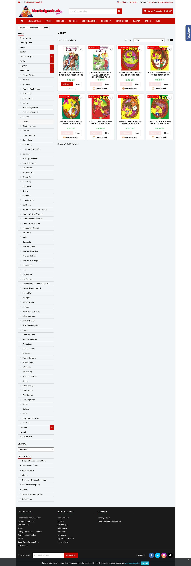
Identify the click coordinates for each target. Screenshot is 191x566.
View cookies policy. (132, 563)
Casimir (26, 131)
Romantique (28, 362)
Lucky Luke (27, 274)
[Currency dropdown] (134, 2)
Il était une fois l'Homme (33, 219)
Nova (25, 330)
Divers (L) (27, 182)
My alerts (62, 535)
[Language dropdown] (123, 2)
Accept (145, 563)
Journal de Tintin (30, 256)
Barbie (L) (27, 93)
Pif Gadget (27, 344)
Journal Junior (29, 247)
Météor (26, 307)
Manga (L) (27, 298)
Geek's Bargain (88, 21)
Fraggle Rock (28, 200)
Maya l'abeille (28, 302)
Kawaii (23, 432)
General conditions (30, 466)
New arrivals (34, 21)
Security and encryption (32, 494)
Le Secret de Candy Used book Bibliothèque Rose (71, 74)
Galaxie (26, 409)
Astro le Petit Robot (31, 89)
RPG (24, 237)
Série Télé (27, 367)
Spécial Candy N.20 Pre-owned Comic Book (130, 74)
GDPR (24, 489)
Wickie (25, 404)
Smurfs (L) (27, 372)
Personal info (63, 518)
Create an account (165, 2)
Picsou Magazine (30, 339)
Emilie (25, 191)
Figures (60, 21)
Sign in (152, 2)
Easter (136, 21)
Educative (27, 186)
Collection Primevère (32, 149)
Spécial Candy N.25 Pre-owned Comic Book (159, 74)
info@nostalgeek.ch (34, 2)
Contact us (27, 499)
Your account (65, 511)
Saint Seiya (27, 140)
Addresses (62, 528)
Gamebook (27, 265)
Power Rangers (29, 358)
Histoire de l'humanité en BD (35, 209)
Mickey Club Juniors (31, 311)
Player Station (29, 349)
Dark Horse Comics (31, 418)
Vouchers (62, 531)
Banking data (28, 470)
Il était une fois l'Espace (33, 214)
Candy (25, 121)
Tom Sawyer (28, 395)
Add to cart (67, 84)
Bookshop (106, 21)
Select (149, 40)
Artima (26, 80)
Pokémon (27, 353)
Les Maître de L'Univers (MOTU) (36, 284)
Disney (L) (27, 177)
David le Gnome (29, 163)
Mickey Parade (29, 316)
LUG (24, 270)
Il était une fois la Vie (31, 223)
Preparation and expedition (34, 461)
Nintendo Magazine (31, 325)
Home (21, 33)
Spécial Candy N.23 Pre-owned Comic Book (71, 122)
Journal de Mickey (30, 251)
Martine (26, 423)
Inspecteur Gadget (31, 228)
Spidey (25, 381)
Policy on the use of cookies (34, 480)
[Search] (95, 11)
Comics (26, 154)
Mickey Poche (29, 321)
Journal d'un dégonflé (32, 260)
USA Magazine (29, 400)
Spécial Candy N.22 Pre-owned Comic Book (130, 122)
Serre (25, 413)
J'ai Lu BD (27, 233)
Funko (48, 21)
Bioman (26, 117)
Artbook (26, 84)
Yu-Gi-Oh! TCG (26, 437)
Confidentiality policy (31, 485)
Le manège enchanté (32, 288)
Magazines (27, 279)
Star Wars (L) (28, 386)
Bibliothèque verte (30, 112)
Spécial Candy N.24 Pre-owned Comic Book (100, 122)
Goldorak (27, 205)
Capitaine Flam (29, 126)
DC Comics (27, 168)
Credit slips (63, 525)
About (24, 475)
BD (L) (25, 103)
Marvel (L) (27, 293)
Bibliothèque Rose (30, 107)
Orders (61, 521)
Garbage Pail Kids (30, 158)
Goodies (73, 21)
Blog (158, 21)
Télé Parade (27, 390)
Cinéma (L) (27, 144)
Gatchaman (28, 98)
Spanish (26, 195)
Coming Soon (122, 21)
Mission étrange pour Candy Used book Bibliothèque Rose (101, 75)
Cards (148, 21)
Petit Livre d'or (29, 335)
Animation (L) (28, 172)
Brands (22, 444)
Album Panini (28, 75)
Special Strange (29, 376)
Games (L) (27, 242)
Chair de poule (29, 135)
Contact (102, 511)
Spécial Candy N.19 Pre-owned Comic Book (159, 122)
